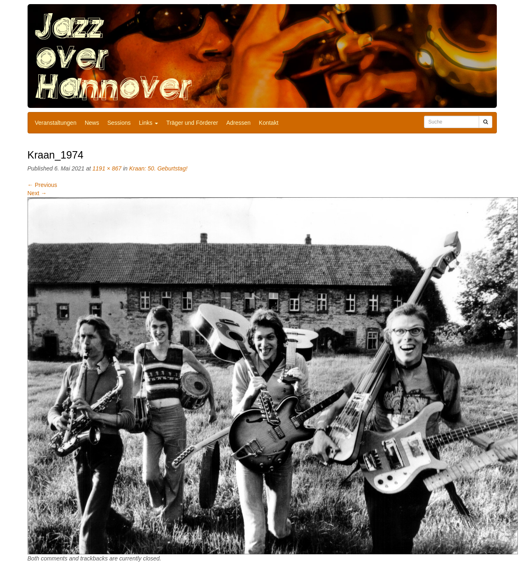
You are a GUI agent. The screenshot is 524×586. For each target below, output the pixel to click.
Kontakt (268, 122)
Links (148, 122)
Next (37, 193)
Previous (42, 185)
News (92, 122)
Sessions (119, 122)
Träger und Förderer (192, 122)
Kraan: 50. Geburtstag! (158, 168)
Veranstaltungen (56, 122)
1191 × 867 (107, 168)
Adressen (238, 122)
